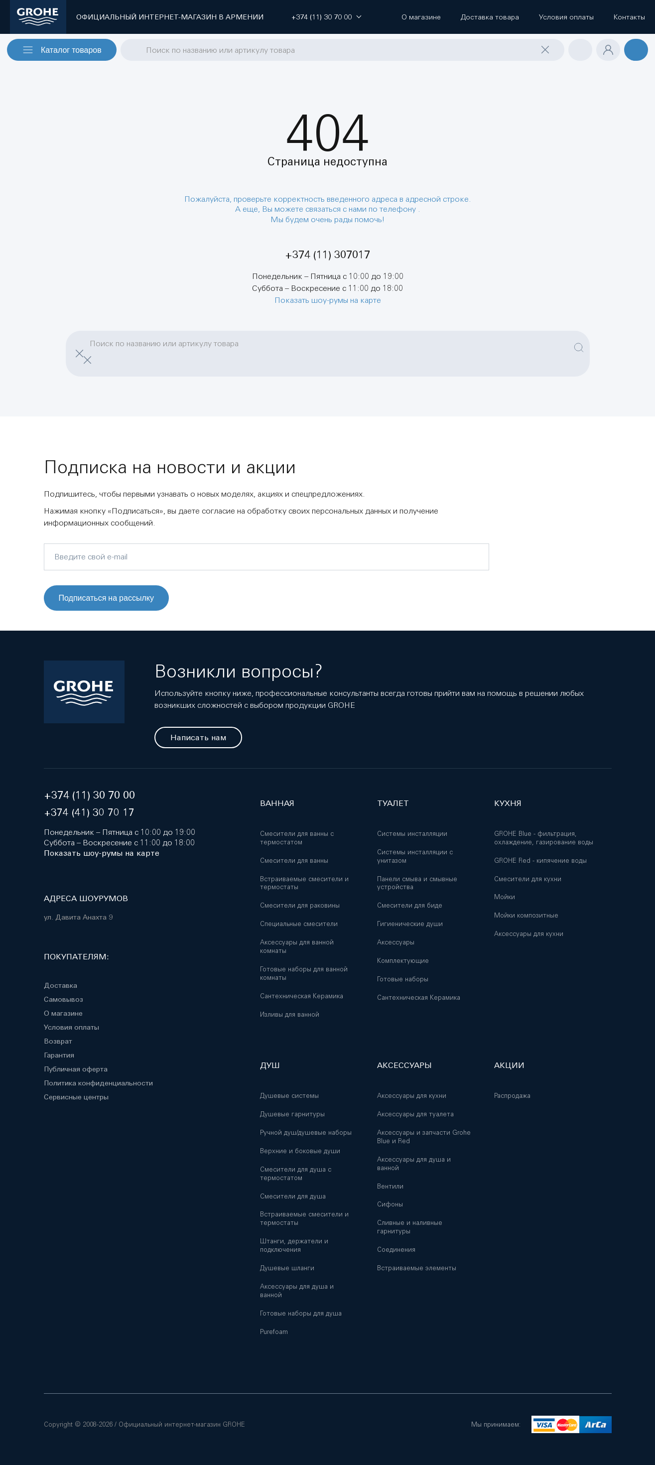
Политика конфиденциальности (98, 1083)
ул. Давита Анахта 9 (78, 917)
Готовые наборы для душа (301, 1313)
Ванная (277, 803)
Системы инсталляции (412, 833)
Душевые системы (289, 1095)
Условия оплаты (71, 1027)
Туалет (393, 803)
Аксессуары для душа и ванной (297, 1291)
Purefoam (274, 1331)
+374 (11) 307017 (327, 255)
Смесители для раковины (300, 905)
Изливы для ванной (289, 1014)
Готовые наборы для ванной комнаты (304, 973)
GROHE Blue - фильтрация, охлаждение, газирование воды (543, 838)
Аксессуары (395, 942)
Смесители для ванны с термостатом (297, 838)
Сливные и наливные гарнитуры (409, 1227)
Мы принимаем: (496, 1424)
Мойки (504, 897)
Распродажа (512, 1095)
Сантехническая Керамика (301, 996)
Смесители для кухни (527, 879)
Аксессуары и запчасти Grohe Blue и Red (424, 1137)
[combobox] (342, 50)
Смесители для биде (409, 905)
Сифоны (390, 1204)
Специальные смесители (299, 924)
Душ (270, 1065)
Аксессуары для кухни (528, 933)
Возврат (58, 1041)
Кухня (508, 803)
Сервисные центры (76, 1097)
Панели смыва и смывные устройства (417, 883)
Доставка (60, 985)
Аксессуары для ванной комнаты (297, 946)
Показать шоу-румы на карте (327, 299)
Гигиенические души (410, 924)
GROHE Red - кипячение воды (540, 860)
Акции (509, 1065)
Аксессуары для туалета (415, 1114)
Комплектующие (403, 960)
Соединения (396, 1249)
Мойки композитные (526, 915)
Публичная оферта (76, 1069)
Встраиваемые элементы (416, 1268)
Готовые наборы (402, 979)
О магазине (63, 1013)
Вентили (390, 1186)
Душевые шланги (287, 1268)
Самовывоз (63, 999)
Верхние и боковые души (300, 1151)
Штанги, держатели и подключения (294, 1245)
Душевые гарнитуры (292, 1114)
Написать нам (198, 737)
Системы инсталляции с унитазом (415, 856)
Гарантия (59, 1055)
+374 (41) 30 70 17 (89, 812)
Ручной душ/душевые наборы (306, 1132)
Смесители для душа (293, 1196)
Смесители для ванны (294, 860)
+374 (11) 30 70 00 (89, 795)
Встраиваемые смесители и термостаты (304, 883)
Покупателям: (76, 956)
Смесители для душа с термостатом (295, 1174)
